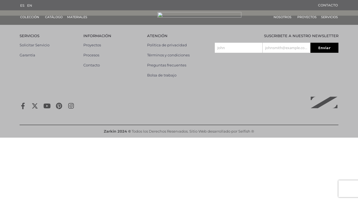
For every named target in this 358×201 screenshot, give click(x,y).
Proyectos (92, 40)
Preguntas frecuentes (166, 60)
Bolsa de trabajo (161, 70)
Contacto (328, 5)
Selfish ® (246, 126)
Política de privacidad (167, 40)
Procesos (91, 50)
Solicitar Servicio (35, 40)
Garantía (27, 50)
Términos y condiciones (168, 50)
